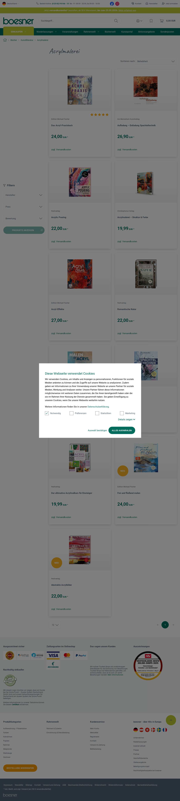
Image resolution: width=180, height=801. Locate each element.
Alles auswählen (122, 430)
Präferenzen (78, 413)
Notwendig (53, 413)
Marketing (127, 413)
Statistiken (103, 413)
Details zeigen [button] (126, 419)
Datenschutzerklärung (98, 406)
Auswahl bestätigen (97, 430)
